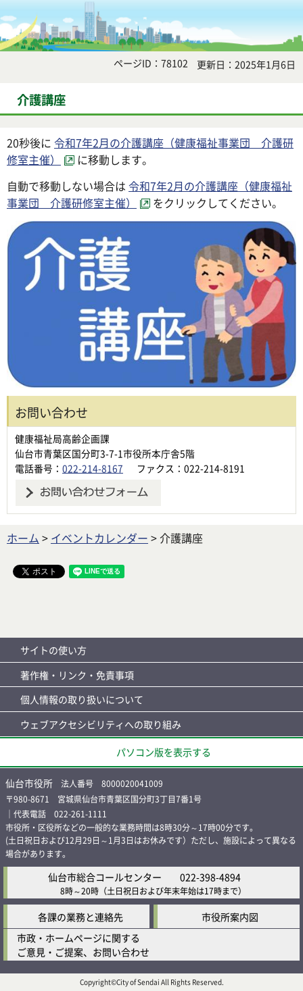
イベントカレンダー (99, 538)
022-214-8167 (92, 468)
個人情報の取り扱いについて (81, 699)
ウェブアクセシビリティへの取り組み (100, 724)
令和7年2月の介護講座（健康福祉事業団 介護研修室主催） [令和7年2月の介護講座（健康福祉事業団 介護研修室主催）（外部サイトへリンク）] (149, 194)
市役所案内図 (230, 916)
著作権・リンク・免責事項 (77, 675)
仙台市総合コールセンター (105, 877)
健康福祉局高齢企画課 (62, 438)
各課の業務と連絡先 (80, 916)
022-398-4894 (210, 877)
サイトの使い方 (53, 650)
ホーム (23, 538)
